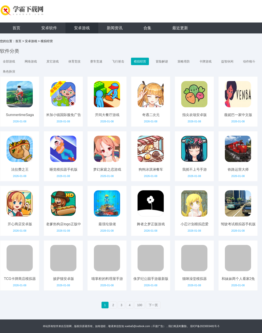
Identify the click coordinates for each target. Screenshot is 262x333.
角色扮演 (9, 71)
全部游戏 (9, 61)
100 (139, 305)
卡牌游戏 (205, 61)
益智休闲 (227, 61)
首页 (16, 28)
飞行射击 (118, 61)
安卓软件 (49, 28)
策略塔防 (184, 61)
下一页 (153, 305)
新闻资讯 (114, 28)
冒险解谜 (162, 61)
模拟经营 (47, 41)
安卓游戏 (82, 28)
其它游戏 (53, 61)
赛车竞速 (96, 61)
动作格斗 (249, 61)
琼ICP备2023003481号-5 (204, 326)
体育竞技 (74, 61)
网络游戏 (31, 61)
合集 (147, 28)
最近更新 (180, 28)
